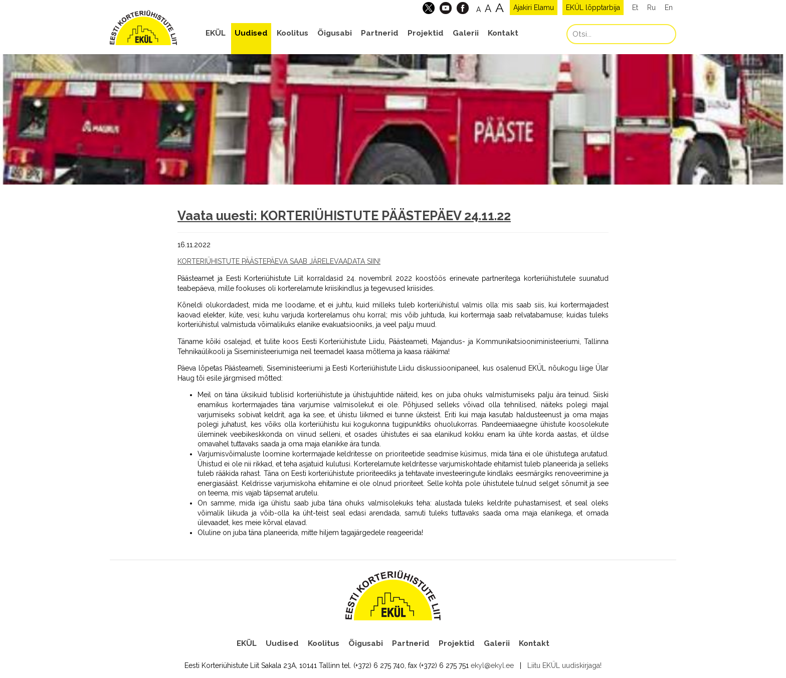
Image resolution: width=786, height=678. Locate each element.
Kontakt (503, 33)
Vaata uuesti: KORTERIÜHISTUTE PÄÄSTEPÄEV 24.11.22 (344, 215)
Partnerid (380, 33)
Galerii (466, 33)
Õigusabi (334, 33)
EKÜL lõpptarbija (593, 8)
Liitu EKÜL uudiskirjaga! (564, 665)
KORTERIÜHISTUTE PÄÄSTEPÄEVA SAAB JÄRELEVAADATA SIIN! (278, 261)
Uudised (251, 33)
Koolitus (292, 33)
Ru (651, 8)
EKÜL (216, 33)
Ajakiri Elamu (533, 8)
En (669, 8)
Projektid (426, 33)
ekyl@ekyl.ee (492, 665)
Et (635, 8)
